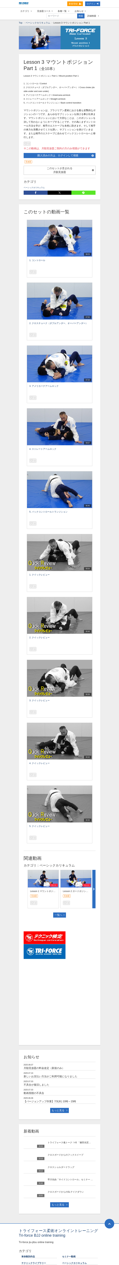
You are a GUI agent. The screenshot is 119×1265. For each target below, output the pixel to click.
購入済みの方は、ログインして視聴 (65, 155)
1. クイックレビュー (39, 574)
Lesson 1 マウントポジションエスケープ (50, 891)
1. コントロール (37, 260)
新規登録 (75, 3)
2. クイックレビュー (39, 637)
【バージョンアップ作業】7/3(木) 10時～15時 (50, 1101)
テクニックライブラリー (33, 1263)
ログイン (93, 3)
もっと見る (59, 1110)
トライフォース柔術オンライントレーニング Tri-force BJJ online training (58, 1232)
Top (21, 22)
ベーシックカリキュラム (38, 22)
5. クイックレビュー (39, 826)
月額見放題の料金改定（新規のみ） (44, 1068)
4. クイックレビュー (39, 763)
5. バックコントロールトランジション (48, 511)
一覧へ (60, 915)
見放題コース (45, 11)
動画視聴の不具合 (34, 1093)
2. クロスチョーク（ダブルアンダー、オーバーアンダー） (58, 323)
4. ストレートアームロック (43, 449)
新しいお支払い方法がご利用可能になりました (50, 1076)
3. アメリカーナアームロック (44, 386)
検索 (81, 16)
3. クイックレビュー (39, 700)
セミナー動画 (69, 1256)
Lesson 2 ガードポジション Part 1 (80, 891)
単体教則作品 (28, 1256)
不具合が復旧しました (36, 1084)
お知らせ (80, 11)
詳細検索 (93, 16)
